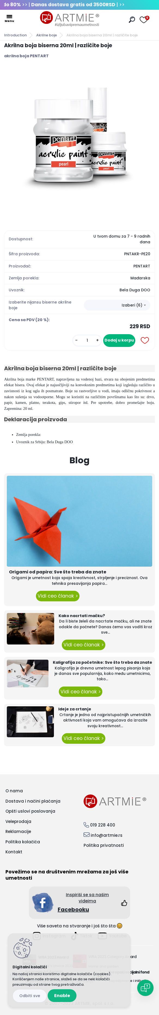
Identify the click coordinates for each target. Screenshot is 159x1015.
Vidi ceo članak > (58, 596)
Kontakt (13, 852)
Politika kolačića (22, 842)
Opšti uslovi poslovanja (30, 811)
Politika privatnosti (104, 845)
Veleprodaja (18, 821)
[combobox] (117, 305)
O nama (14, 791)
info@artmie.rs (107, 835)
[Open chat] (145, 988)
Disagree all (30, 996)
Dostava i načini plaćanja (32, 801)
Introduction (15, 35)
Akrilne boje (46, 35)
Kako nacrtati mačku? (82, 615)
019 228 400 (102, 825)
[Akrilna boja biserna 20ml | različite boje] (79, 142)
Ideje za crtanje (74, 709)
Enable (62, 995)
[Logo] (70, 19)
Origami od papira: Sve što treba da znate (57, 572)
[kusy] (87, 340)
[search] (132, 19)
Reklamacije (18, 831)
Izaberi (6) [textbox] (132, 305)
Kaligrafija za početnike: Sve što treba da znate (102, 662)
